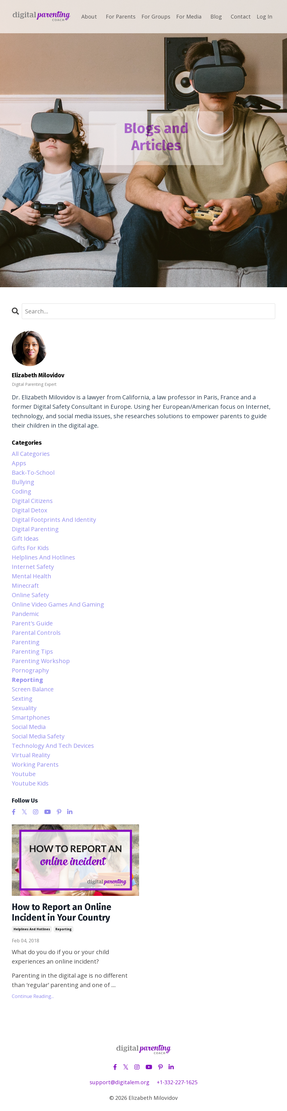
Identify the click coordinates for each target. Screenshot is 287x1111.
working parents (35, 764)
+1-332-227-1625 (177, 1082)
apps (19, 463)
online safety (30, 595)
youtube (24, 774)
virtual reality (31, 755)
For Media (189, 16)
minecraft (25, 585)
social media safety (38, 736)
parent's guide (32, 623)
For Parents (121, 16)
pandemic (25, 614)
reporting (63, 929)
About (89, 16)
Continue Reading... (33, 996)
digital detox (29, 510)
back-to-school (33, 472)
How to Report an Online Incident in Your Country (61, 912)
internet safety (33, 567)
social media (29, 727)
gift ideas (25, 538)
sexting (22, 699)
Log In (264, 16)
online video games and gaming (58, 604)
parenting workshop (41, 661)
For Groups (155, 16)
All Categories (31, 454)
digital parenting (35, 529)
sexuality (24, 708)
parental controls (36, 633)
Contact (241, 16)
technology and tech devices (53, 746)
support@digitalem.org (119, 1082)
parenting (25, 642)
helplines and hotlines (32, 929)
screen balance (33, 689)
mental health (31, 576)
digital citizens (32, 501)
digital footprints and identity (54, 520)
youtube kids (30, 783)
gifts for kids (30, 548)
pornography (30, 670)
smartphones (31, 717)
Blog (216, 16)
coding (21, 491)
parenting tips (32, 651)
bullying (23, 482)
